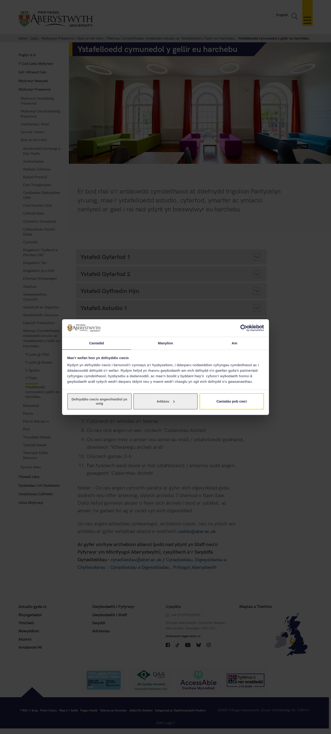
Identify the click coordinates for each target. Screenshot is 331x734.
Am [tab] (234, 343)
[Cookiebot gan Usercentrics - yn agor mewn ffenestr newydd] (244, 327)
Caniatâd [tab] (96, 343)
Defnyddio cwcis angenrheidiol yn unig (99, 401)
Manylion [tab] (165, 343)
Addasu (166, 401)
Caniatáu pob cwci (232, 401)
